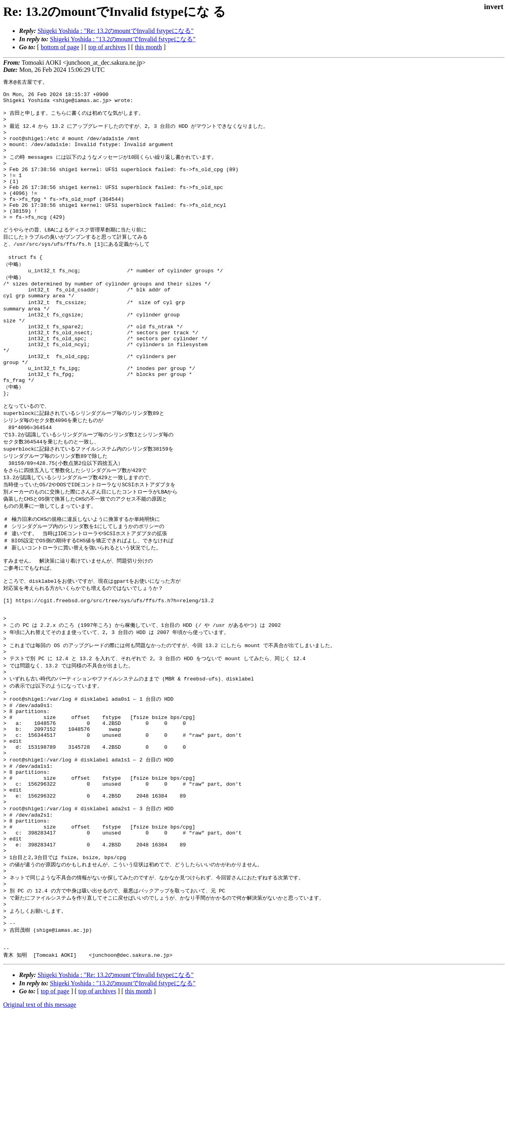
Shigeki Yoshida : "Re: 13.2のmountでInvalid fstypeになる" (116, 30)
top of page (55, 1111)
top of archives (107, 47)
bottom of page (60, 47)
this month (148, 47)
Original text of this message (39, 1125)
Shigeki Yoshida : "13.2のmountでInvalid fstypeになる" (123, 39)
